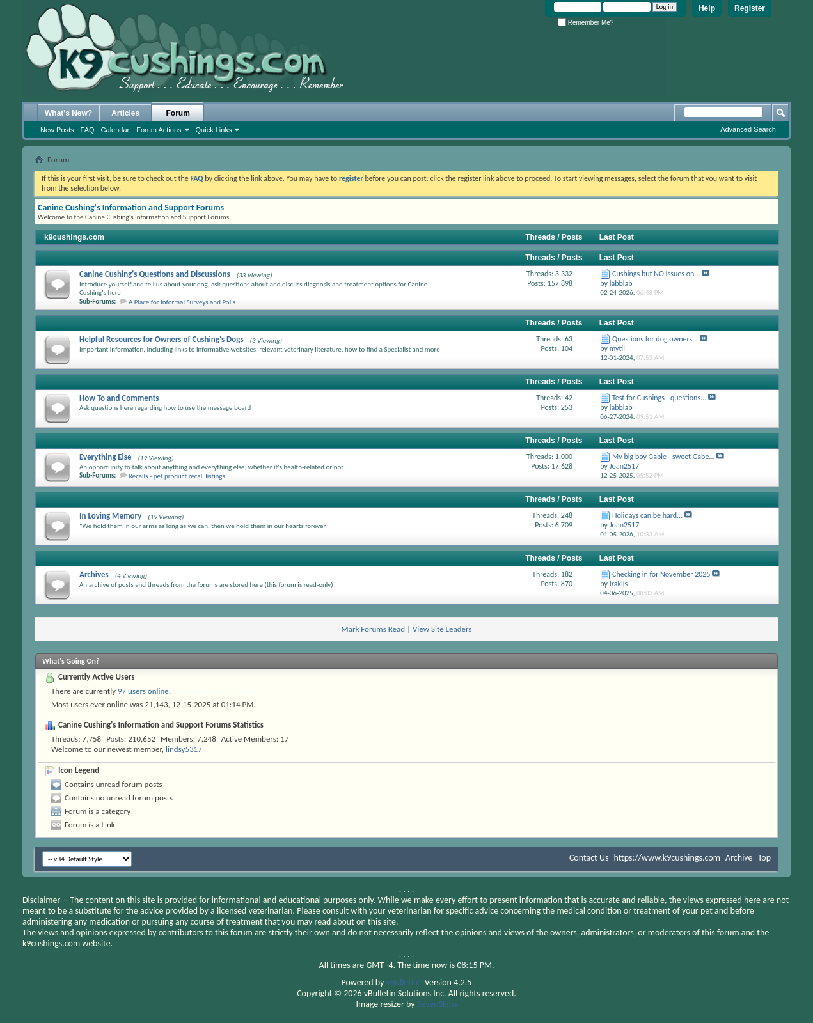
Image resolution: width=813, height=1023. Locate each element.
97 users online (143, 691)
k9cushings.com (74, 237)
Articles (125, 113)
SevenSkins (437, 1004)
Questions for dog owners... (655, 338)
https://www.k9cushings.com (667, 857)
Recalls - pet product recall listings (177, 476)
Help (707, 8)
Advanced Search (748, 129)
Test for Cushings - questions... (659, 397)
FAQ (88, 130)
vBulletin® (404, 982)
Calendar (115, 130)
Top (764, 857)
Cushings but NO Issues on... (656, 273)
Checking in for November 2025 (661, 574)
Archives (94, 574)
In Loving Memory (110, 515)
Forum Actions (158, 130)
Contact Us (589, 857)
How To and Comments (119, 398)
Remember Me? (585, 22)
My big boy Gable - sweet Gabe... (663, 456)
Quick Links (214, 130)
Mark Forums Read (374, 629)
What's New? (68, 113)
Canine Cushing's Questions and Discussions (154, 274)
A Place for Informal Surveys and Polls (182, 302)
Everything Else (105, 457)
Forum (178, 113)
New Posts (57, 130)
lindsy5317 (184, 749)
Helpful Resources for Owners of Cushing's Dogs (161, 339)
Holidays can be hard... (647, 515)
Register (749, 8)
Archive (738, 857)
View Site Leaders (442, 629)
